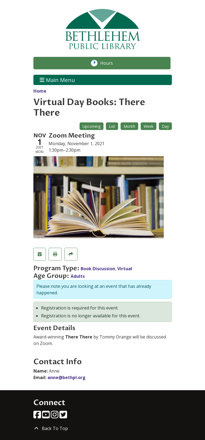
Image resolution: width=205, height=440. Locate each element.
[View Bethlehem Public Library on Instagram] (55, 416)
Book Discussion (98, 269)
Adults (78, 276)
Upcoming (91, 126)
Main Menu (57, 79)
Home (39, 91)
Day (165, 126)
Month (129, 126)
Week (148, 126)
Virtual (124, 269)
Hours (109, 63)
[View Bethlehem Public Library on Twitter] (63, 416)
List (112, 126)
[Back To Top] (102, 428)
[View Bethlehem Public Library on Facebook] (37, 416)
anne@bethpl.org (67, 377)
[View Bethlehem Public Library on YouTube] (46, 416)
